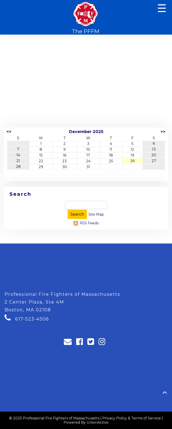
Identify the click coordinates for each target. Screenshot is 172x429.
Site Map (96, 214)
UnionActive (97, 422)
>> (163, 131)
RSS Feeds (89, 223)
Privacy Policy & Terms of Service (131, 418)
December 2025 (86, 131)
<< (8, 131)
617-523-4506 (32, 319)
